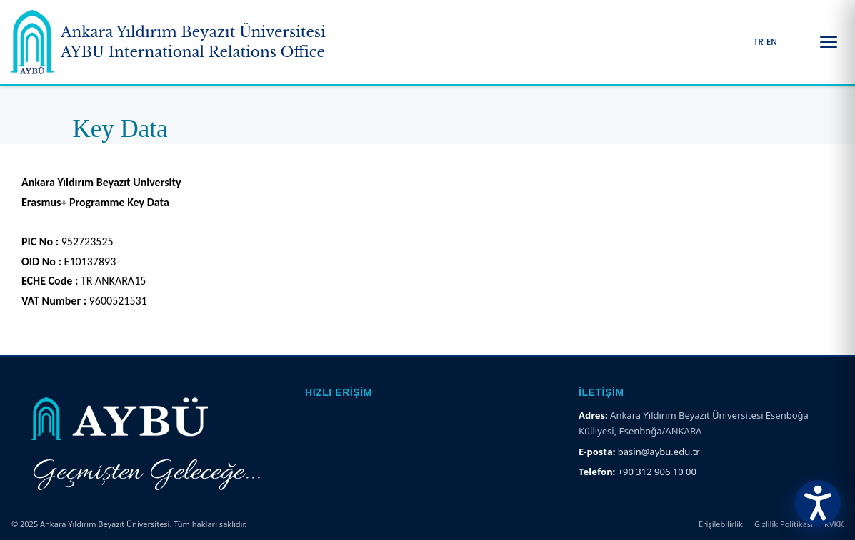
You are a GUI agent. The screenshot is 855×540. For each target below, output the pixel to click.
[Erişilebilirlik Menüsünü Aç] (818, 503)
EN (771, 42)
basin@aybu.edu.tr (659, 451)
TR (759, 42)
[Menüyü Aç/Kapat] (828, 42)
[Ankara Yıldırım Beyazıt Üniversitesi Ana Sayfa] (168, 42)
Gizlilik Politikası (783, 524)
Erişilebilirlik (721, 524)
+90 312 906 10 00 (657, 471)
